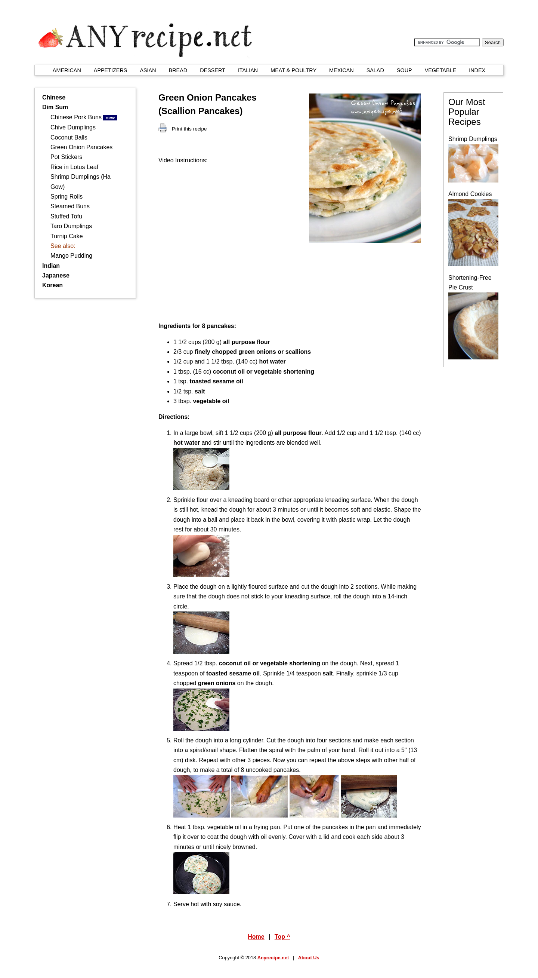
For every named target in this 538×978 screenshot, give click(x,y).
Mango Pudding (71, 255)
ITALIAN (248, 70)
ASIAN (148, 70)
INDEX (477, 70)
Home (256, 936)
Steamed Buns (70, 206)
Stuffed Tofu (66, 216)
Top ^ (282, 936)
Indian (51, 266)
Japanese (55, 275)
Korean (52, 285)
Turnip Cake (66, 236)
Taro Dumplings (71, 226)
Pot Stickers (66, 157)
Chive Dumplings (73, 127)
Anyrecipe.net (273, 957)
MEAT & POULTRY (293, 70)
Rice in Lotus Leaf (74, 167)
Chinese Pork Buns (83, 117)
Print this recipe (182, 129)
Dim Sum (55, 107)
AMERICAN (67, 70)
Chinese (53, 97)
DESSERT (212, 70)
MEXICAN (341, 70)
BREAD (178, 70)
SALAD (375, 70)
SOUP (404, 70)
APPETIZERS (110, 70)
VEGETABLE (441, 70)
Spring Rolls (66, 196)
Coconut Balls (68, 137)
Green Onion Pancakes (81, 147)
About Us (308, 957)
